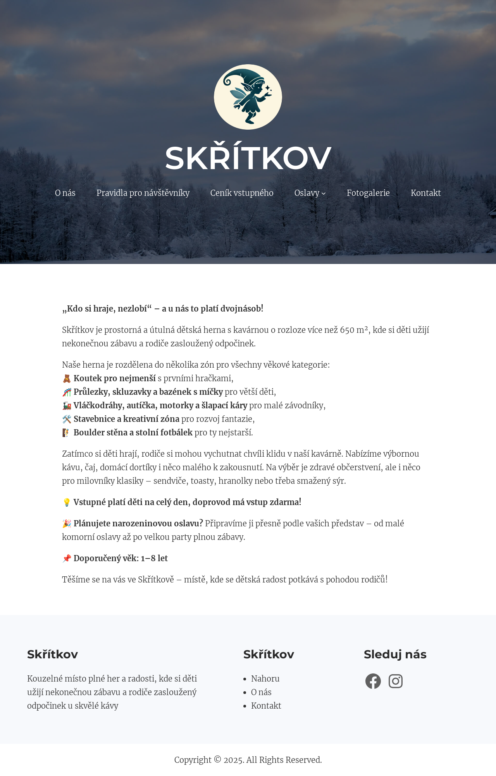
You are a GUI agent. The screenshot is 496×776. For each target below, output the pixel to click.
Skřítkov (248, 158)
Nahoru (265, 678)
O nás (261, 692)
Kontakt (266, 706)
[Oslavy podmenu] (323, 193)
